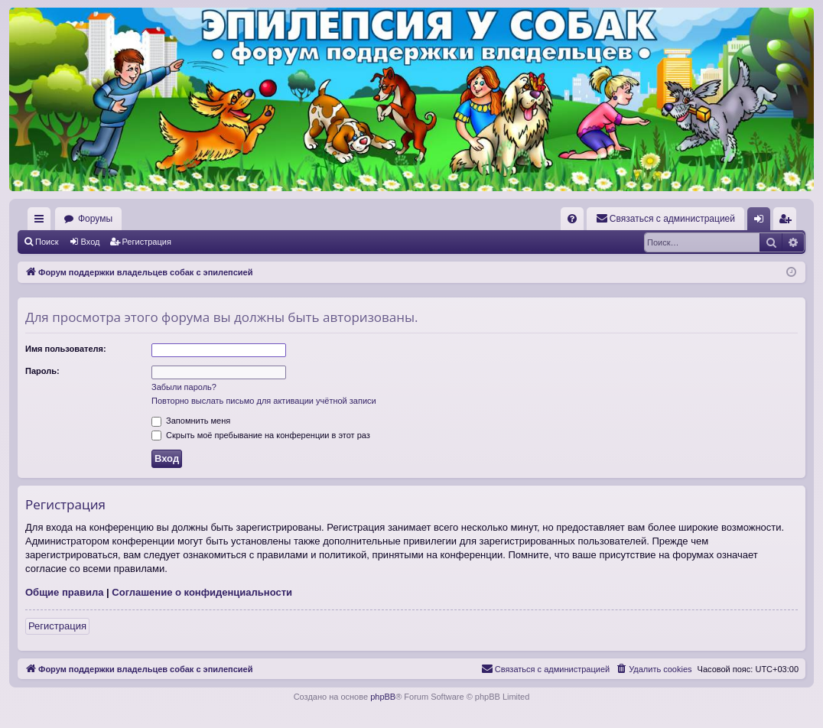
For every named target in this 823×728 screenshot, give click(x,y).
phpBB (382, 696)
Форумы (95, 218)
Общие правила (64, 592)
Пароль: (42, 370)
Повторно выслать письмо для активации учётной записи (263, 400)
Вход (90, 241)
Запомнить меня (190, 420)
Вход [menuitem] (762, 221)
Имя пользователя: (65, 348)
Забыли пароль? (183, 387)
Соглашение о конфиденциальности (202, 592)
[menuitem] (572, 218)
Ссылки (42, 221)
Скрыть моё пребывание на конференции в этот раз (260, 435)
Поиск (46, 241)
